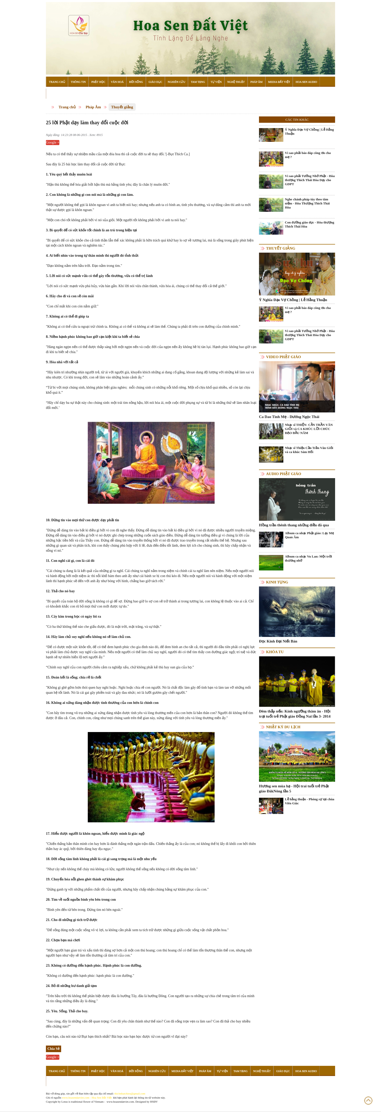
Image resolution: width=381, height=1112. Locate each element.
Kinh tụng (277, 582)
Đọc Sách (56, 93)
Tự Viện (216, 81)
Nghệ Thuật (236, 81)
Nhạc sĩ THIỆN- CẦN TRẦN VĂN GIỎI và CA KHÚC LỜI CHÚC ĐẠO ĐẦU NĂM (309, 429)
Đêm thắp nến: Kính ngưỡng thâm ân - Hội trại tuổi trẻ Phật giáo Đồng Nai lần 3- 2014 (295, 713)
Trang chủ (67, 107)
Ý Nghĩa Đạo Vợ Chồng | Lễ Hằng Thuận (309, 131)
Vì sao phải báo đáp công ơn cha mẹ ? (308, 155)
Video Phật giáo (283, 357)
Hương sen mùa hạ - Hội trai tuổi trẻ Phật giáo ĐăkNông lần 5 (294, 788)
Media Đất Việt (279, 81)
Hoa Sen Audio (306, 81)
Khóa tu (275, 652)
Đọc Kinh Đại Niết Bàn (278, 641)
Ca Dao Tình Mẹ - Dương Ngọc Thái (289, 417)
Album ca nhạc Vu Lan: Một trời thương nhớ (308, 558)
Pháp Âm (256, 81)
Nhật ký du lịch (283, 727)
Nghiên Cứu (176, 81)
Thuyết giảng (122, 107)
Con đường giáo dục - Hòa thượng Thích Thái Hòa (309, 224)
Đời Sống (136, 81)
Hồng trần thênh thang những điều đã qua (294, 525)
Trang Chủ (57, 81)
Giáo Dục (155, 81)
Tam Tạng (198, 81)
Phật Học (98, 81)
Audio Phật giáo (283, 474)
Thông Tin (78, 81)
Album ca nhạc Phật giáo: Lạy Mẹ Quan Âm (309, 535)
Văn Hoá (117, 81)
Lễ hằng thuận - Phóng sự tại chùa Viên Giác (309, 801)
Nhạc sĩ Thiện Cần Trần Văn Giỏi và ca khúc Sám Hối (309, 450)
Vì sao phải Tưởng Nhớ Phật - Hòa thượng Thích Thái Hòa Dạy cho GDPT (310, 180)
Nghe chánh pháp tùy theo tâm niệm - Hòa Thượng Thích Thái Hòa (307, 203)
